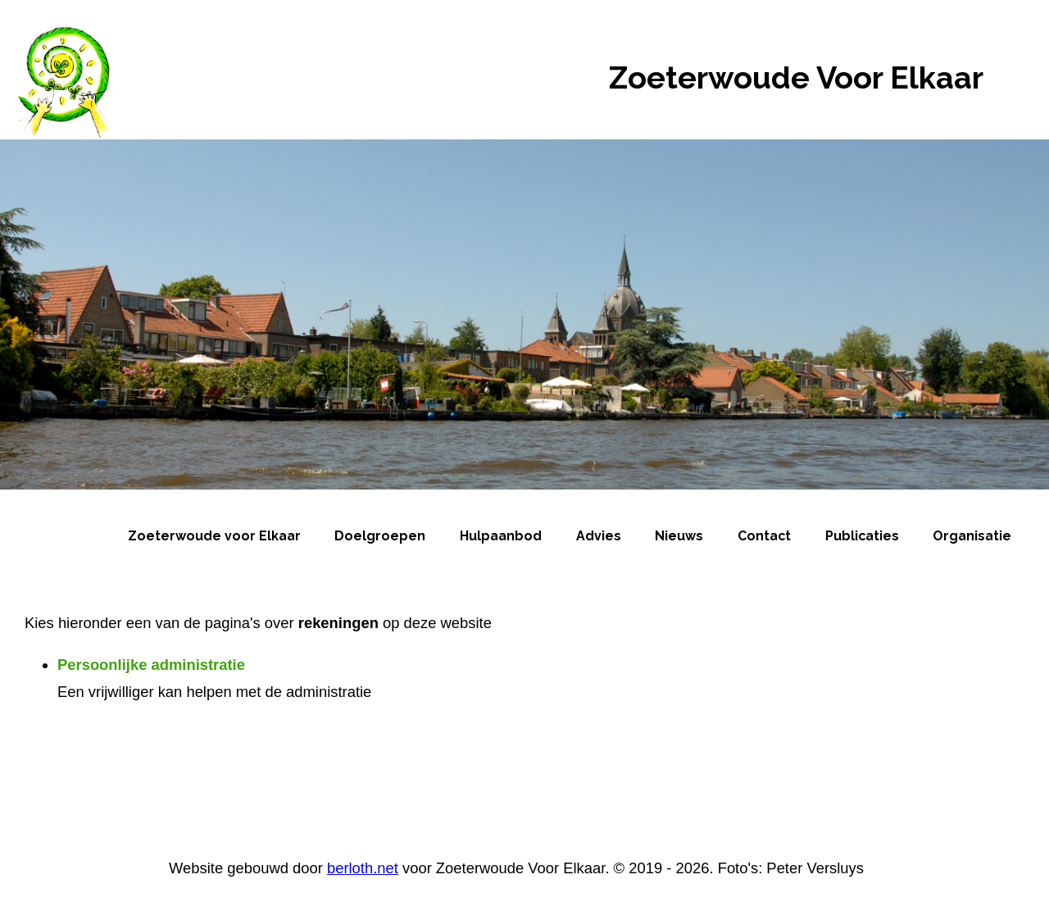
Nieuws (679, 536)
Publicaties (862, 536)
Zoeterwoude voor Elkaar (214, 536)
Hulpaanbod (501, 536)
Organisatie (972, 536)
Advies (598, 536)
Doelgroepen (379, 536)
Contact (764, 536)
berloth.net (362, 868)
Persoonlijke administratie (151, 664)
